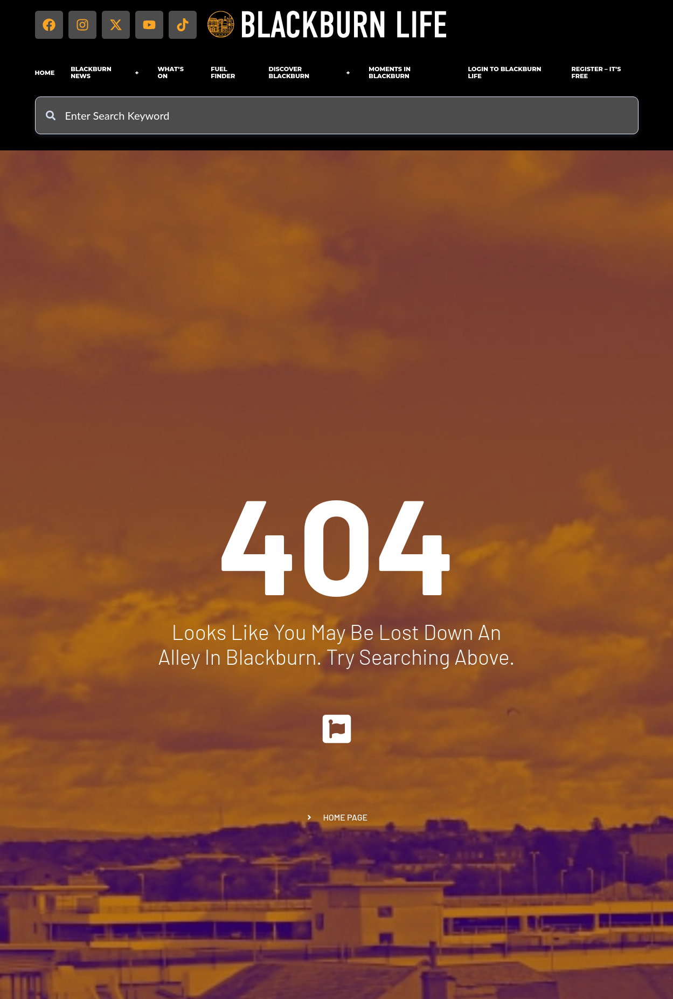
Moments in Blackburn (390, 72)
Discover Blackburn (311, 72)
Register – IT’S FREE (596, 72)
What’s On (171, 72)
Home (45, 73)
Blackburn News (106, 72)
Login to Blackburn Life (504, 72)
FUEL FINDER (223, 72)
